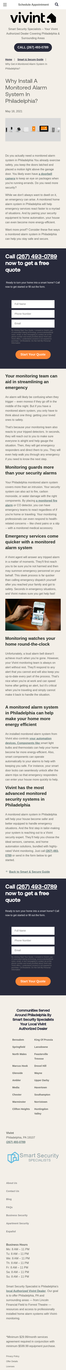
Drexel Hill (40, 1065)
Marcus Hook (20, 1065)
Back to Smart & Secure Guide (27, 872)
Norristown (40, 1101)
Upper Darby (41, 1080)
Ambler (16, 1080)
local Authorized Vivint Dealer (26, 1290)
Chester (16, 1094)
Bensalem (18, 1039)
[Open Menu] (5, 5)
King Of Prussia (43, 1039)
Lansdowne (41, 1047)
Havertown (40, 1087)
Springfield (18, 1047)
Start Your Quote (32, 354)
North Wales (19, 1054)
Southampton (42, 1094)
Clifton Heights (21, 1109)
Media (15, 1087)
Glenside (17, 1073)
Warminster (19, 1101)
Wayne (38, 1073)
